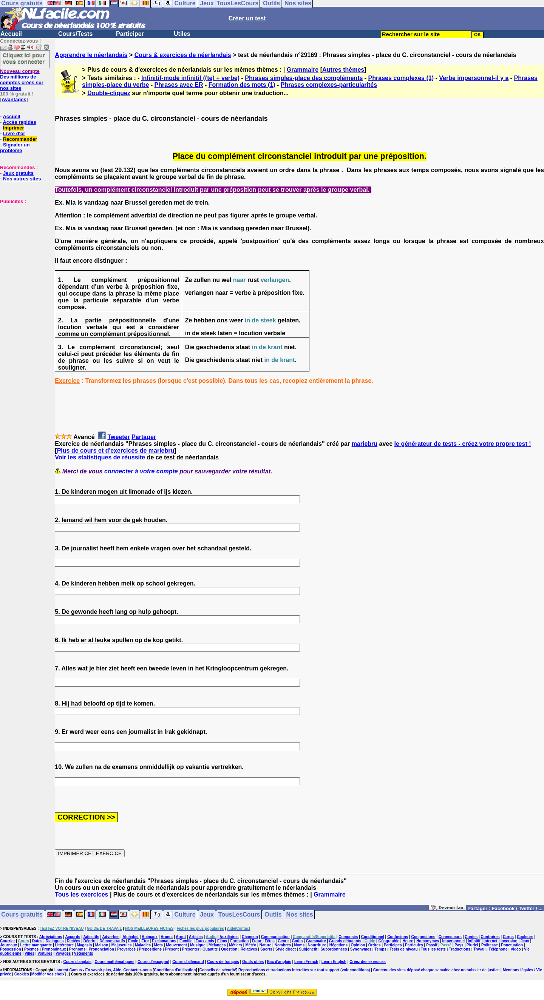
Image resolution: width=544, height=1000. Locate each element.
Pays (458, 945)
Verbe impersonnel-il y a (473, 78)
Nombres (283, 945)
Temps (380, 949)
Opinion (358, 945)
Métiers (235, 945)
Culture (185, 914)
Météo (250, 945)
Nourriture (317, 945)
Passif (431, 945)
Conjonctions (423, 937)
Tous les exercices (81, 894)
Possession (10, 949)
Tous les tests (433, 949)
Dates (37, 941)
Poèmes (31, 949)
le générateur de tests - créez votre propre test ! (462, 444)
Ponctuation (512, 945)
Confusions (397, 937)
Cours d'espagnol (153, 962)
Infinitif (474, 941)
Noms (299, 945)
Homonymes (427, 941)
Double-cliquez (108, 93)
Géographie (388, 941)
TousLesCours (239, 914)
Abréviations (50, 937)
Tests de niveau (403, 949)
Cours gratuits (21, 914)
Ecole (133, 941)
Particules (414, 945)
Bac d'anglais (279, 962)
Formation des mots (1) (242, 85)
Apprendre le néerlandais (91, 55)
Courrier (7, 941)
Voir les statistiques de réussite (100, 457)
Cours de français (223, 962)
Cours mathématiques (114, 962)
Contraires (490, 937)
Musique (198, 945)
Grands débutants (345, 941)
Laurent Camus (68, 970)
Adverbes (111, 937)
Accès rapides (19, 122)
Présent (172, 949)
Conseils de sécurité (217, 970)
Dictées (73, 941)
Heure (407, 941)
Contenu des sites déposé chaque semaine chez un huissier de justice (436, 970)
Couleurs (525, 937)
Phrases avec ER (179, 85)
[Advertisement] (22, 242)
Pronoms (77, 949)
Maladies (143, 945)
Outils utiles (253, 962)
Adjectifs (91, 937)
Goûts (297, 941)
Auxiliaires (229, 937)
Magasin (84, 945)
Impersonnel (453, 941)
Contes (471, 937)
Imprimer (13, 128)
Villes (29, 953)
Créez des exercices (367, 962)
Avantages (14, 99)
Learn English (333, 962)
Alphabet (130, 937)
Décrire (89, 941)
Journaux (8, 945)
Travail (479, 949)
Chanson (250, 937)
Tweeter (118, 437)
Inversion (509, 941)
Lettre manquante (36, 945)
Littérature (64, 945)
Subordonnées (333, 949)
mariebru (364, 444)
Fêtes (270, 941)
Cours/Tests (75, 34)
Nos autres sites (22, 179)
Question (229, 949)
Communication (275, 937)
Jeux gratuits (18, 173)
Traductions (459, 949)
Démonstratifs (112, 941)
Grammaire (303, 69)
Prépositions (150, 949)
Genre (283, 941)
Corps (508, 937)
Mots (158, 945)
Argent (167, 937)
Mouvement (176, 945)
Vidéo (516, 949)
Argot (181, 937)
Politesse (489, 945)
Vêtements (83, 953)
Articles (196, 937)
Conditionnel (372, 937)
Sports (266, 949)
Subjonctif (308, 949)
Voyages (63, 953)
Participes (393, 945)
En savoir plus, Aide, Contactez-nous (118, 970)
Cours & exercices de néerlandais (182, 55)
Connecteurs (450, 937)
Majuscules (121, 945)
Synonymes (360, 949)
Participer (130, 34)
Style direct (285, 949)
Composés (348, 937)
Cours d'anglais (77, 962)
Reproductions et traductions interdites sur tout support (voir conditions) (304, 970)
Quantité (210, 949)
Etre (144, 941)
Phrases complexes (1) (401, 78)
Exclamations (164, 941)
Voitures (44, 953)
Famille (185, 941)
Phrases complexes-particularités (329, 85)
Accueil (11, 34)
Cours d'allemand (188, 962)
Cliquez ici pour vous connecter (24, 58)
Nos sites (299, 914)
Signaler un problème (15, 147)
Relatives (249, 949)
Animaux (150, 937)
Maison (101, 945)
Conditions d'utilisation (175, 970)
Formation (239, 941)
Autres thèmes (343, 69)
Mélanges (217, 945)
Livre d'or (14, 133)
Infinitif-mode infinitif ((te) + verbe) (190, 78)
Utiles (182, 34)
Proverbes (126, 949)
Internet (491, 941)
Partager (143, 437)
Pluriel (472, 945)
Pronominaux (54, 949)
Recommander (20, 139)
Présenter (190, 949)
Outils (272, 914)
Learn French (306, 962)
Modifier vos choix (48, 974)
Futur (257, 941)
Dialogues (55, 941)
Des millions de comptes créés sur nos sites (21, 79)
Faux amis (205, 941)
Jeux (206, 914)
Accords (72, 937)
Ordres (374, 945)
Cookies (21, 974)
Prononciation (101, 949)
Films (222, 941)
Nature (266, 945)
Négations (338, 945)
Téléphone (497, 949)
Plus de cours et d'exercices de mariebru (116, 450)
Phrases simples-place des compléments (304, 78)
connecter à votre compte (141, 471)
